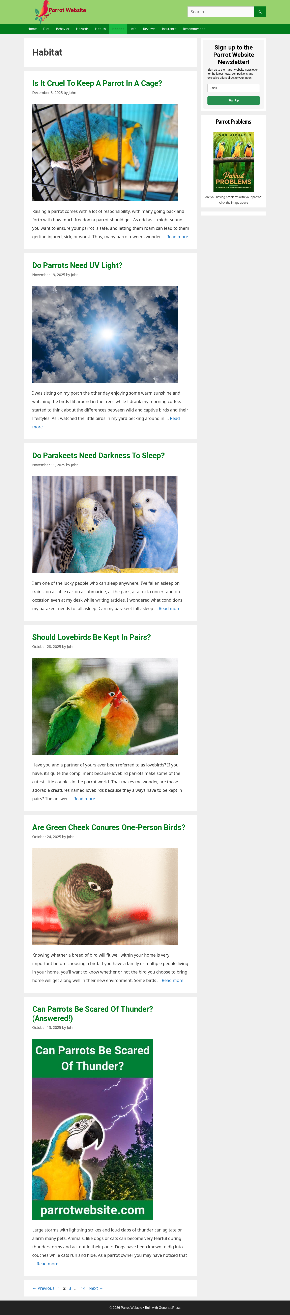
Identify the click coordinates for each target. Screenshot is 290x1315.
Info (133, 28)
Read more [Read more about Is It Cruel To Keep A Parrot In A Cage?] (177, 236)
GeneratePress (170, 1307)
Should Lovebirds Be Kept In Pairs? (91, 637)
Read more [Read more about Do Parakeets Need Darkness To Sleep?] (169, 608)
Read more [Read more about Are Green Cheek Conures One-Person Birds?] (172, 980)
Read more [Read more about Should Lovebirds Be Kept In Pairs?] (84, 798)
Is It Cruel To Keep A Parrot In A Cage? (97, 83)
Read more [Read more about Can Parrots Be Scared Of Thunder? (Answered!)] (47, 1264)
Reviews (149, 28)
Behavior (62, 28)
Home (32, 28)
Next (96, 1288)
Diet (46, 28)
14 (84, 1288)
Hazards (82, 28)
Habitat (118, 28)
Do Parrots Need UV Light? (77, 265)
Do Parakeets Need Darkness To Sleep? (98, 455)
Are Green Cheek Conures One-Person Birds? (108, 827)
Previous (43, 1288)
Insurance (169, 28)
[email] (233, 88)
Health (100, 28)
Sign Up (233, 100)
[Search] (260, 11)
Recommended (194, 28)
